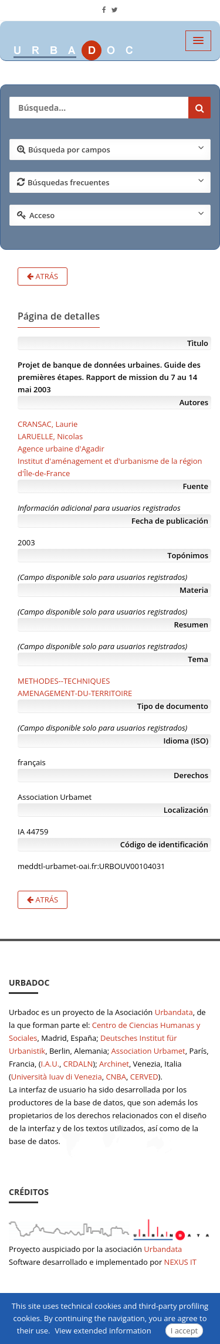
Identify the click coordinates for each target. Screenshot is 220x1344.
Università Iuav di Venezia (56, 1076)
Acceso (110, 214)
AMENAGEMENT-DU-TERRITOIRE (75, 693)
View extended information (103, 1330)
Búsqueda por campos (110, 149)
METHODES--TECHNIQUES (64, 681)
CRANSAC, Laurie (47, 424)
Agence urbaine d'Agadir (61, 448)
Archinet (114, 1063)
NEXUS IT (180, 1262)
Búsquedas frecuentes (110, 182)
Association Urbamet (148, 1051)
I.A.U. (50, 1063)
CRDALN (78, 1063)
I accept (184, 1330)
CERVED (144, 1076)
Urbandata (174, 1012)
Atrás (42, 276)
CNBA (116, 1076)
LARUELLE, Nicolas (50, 436)
